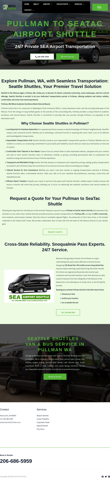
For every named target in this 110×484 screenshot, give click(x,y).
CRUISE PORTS (61, 4)
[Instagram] (109, 477)
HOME (26, 4)
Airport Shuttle (43, 415)
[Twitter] (106, 477)
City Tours (40, 429)
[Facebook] (103, 477)
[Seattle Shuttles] (10, 7)
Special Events (42, 426)
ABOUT (35, 4)
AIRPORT (46, 4)
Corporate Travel (43, 422)
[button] (50, 4)
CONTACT (28, 10)
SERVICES (76, 4)
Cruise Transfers (43, 419)
